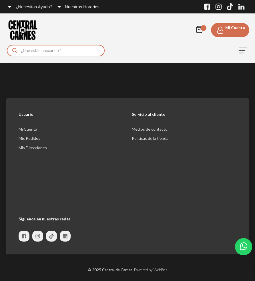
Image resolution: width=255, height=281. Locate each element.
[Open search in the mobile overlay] (56, 50)
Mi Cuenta (28, 129)
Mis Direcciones (33, 147)
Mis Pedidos (29, 138)
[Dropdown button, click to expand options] (30, 7)
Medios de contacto (150, 129)
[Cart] (200, 30)
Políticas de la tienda (150, 138)
